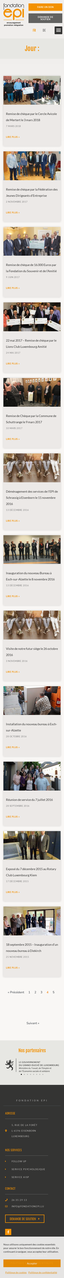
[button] (58, 30)
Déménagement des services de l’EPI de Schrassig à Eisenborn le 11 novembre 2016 (32, 498)
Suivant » (32, 1023)
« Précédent (16, 992)
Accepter (32, 1263)
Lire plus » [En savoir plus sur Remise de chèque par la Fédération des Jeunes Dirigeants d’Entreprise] (13, 212)
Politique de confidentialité (42, 1272)
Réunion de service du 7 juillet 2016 (29, 800)
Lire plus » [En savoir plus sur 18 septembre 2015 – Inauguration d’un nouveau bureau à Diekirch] (13, 967)
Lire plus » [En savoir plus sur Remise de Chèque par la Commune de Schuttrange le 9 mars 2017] (13, 438)
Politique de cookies (16, 1272)
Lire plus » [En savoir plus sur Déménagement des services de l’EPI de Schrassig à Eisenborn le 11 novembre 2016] (13, 520)
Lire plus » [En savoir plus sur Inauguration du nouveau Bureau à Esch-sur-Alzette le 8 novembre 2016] (13, 596)
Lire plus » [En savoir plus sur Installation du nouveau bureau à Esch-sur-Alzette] (13, 747)
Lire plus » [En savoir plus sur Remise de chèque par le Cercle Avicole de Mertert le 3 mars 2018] (13, 136)
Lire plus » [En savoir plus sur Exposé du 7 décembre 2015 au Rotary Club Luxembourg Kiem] (13, 892)
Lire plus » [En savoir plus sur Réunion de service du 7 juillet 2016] (13, 816)
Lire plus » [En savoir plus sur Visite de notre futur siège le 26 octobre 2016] (13, 671)
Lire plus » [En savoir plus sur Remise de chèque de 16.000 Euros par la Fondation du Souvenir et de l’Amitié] (13, 287)
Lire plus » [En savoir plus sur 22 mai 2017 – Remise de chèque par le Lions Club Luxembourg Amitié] (13, 363)
